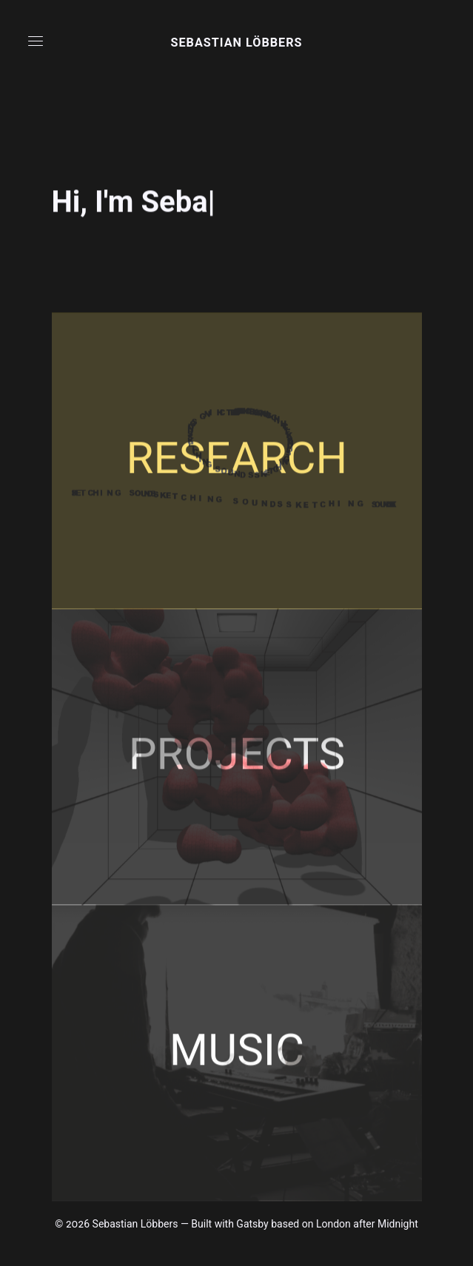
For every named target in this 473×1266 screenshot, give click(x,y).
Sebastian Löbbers (237, 43)
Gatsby (252, 1224)
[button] (35, 41)
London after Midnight (367, 1224)
